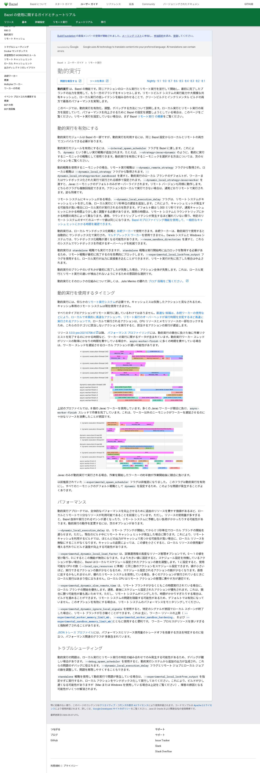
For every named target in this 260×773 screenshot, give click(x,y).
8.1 (203, 81)
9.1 (159, 81)
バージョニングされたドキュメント (182, 4)
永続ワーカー (125, 231)
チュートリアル (84, 22)
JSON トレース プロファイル (75, 632)
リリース (9, 22)
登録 (175, 36)
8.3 (192, 81)
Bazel (60, 62)
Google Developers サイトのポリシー (112, 708)
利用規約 (55, 765)
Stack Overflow (163, 751)
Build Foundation (66, 36)
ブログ (54, 734)
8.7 (170, 81)
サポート (160, 734)
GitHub (248, 4)
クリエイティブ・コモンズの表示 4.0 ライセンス (124, 705)
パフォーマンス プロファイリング (128, 332)
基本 (24, 22)
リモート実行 (95, 62)
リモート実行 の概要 (150, 116)
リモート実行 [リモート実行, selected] (60, 22)
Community (148, 4)
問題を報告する (71, 80)
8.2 (198, 81)
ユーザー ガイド (75, 62)
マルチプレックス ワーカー (125, 235)
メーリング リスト (132, 36)
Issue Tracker (162, 740)
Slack (158, 746)
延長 (131, 4)
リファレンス (113, 4)
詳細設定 (40, 22)
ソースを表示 (99, 80)
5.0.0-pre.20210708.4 (82, 332)
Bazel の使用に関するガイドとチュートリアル (40, 15)
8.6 (176, 81)
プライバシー (70, 765)
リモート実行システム (101, 302)
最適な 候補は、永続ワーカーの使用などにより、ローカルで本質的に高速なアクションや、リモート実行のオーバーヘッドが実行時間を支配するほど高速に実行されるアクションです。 (130, 317)
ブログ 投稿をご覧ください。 (166, 281)
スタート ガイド (63, 4)
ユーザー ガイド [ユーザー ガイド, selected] (89, 4)
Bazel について (38, 4)
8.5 (181, 81)
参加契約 (159, 36)
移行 (103, 22)
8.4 (187, 81)
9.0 (164, 81)
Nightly (151, 81)
